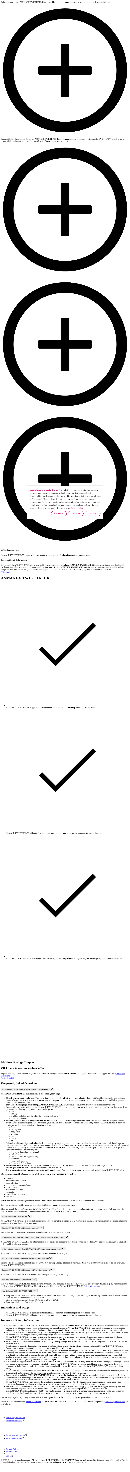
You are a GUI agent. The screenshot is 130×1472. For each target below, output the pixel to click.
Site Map (9, 1456)
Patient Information (91, 1286)
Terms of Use (11, 1451)
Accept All (92, 514)
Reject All (76, 514)
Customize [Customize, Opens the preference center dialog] (58, 514)
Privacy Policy (12, 1449)
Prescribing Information (115, 1402)
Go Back (5, 572)
